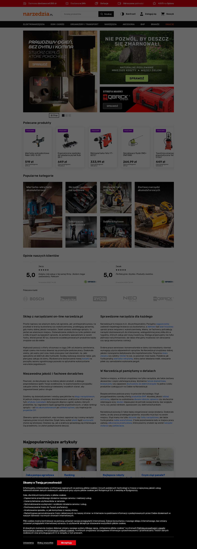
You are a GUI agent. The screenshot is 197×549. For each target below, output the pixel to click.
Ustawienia (28, 543)
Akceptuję (66, 543)
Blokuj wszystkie (45, 543)
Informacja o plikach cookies (60, 530)
